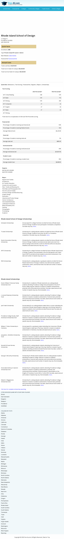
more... (35, 226)
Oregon (3, 498)
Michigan (3, 464)
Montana (3, 473)
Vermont (3, 524)
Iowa (2, 441)
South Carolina (5, 507)
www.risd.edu (12, 55)
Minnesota (4, 466)
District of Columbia (6, 429)
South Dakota (5, 510)
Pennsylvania (4, 501)
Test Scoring (18, 84)
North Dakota (5, 477)
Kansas (3, 450)
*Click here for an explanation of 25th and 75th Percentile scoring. (20, 116)
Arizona (3, 420)
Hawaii (3, 438)
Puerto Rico (4, 503)
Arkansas (3, 417)
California (3, 422)
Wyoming (3, 533)
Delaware (3, 431)
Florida (3, 434)
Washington (4, 526)
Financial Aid (15, 9)
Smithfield (3, 406)
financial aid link (12, 59)
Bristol (3, 394)
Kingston (3, 399)
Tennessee (4, 512)
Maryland (3, 459)
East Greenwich (5, 397)
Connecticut (4, 427)
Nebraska (3, 480)
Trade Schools (46, 9)
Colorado (3, 424)
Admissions (11, 84)
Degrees (33, 84)
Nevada (3, 489)
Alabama (3, 415)
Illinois (3, 445)
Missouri (3, 468)
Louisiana (3, 454)
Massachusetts (5, 457)
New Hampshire (5, 482)
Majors (39, 84)
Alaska (3, 413)
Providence (4, 403)
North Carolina (5, 475)
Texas (2, 514)
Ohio (2, 494)
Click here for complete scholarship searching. (13, 389)
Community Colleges (34, 9)
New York (3, 491)
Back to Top (46, 537)
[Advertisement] (32, 22)
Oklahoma (4, 496)
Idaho (2, 443)
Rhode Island (4, 505)
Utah (2, 517)
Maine (2, 461)
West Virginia (4, 531)
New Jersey (4, 484)
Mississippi (4, 471)
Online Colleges (56, 9)
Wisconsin (4, 528)
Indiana (3, 447)
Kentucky (3, 452)
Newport (3, 401)
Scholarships (6, 9)
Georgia (3, 436)
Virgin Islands (4, 521)
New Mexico (4, 487)
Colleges (23, 9)
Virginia (3, 519)
